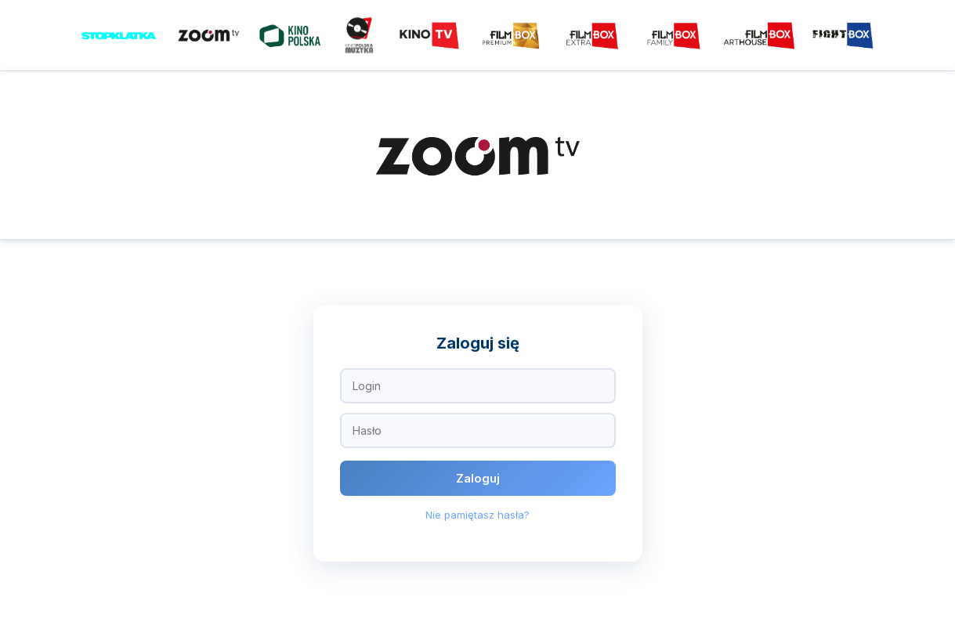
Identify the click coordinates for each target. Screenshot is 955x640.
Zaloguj (478, 478)
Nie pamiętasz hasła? (477, 514)
